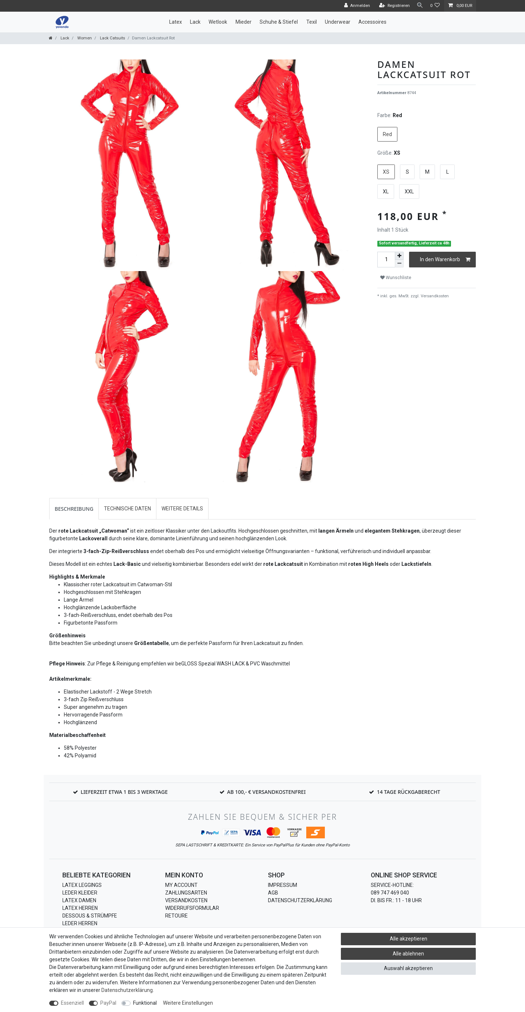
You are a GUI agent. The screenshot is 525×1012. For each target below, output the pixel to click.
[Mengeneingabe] (386, 259)
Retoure (176, 916)
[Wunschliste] (435, 6)
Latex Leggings (82, 885)
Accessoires (372, 22)
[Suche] (419, 5)
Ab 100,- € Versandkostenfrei (266, 791)
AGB (273, 893)
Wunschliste (395, 277)
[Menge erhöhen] (399, 256)
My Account (181, 885)
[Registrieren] (392, 6)
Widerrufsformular (192, 908)
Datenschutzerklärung (300, 900)
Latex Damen (79, 900)
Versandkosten (434, 296)
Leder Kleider (79, 893)
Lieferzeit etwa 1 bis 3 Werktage (124, 791)
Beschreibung (74, 508)
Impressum (282, 885)
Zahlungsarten (186, 893)
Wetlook (218, 22)
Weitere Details (182, 508)
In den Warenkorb (445, 259)
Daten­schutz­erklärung (127, 990)
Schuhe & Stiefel (279, 22)
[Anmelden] (355, 6)
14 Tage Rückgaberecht (408, 791)
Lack (195, 22)
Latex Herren (80, 908)
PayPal (108, 1003)
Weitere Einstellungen (188, 1003)
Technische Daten (127, 508)
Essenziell (72, 1003)
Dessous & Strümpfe (89, 916)
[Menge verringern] (399, 263)
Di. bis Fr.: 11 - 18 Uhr (396, 900)
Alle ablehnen (408, 954)
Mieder (244, 22)
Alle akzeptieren (408, 939)
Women (84, 38)
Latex (175, 22)
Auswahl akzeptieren (408, 968)
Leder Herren (79, 923)
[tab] (74, 508)
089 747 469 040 (390, 893)
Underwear (337, 22)
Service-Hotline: (392, 885)
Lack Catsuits (112, 38)
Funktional (145, 1003)
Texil (311, 22)
